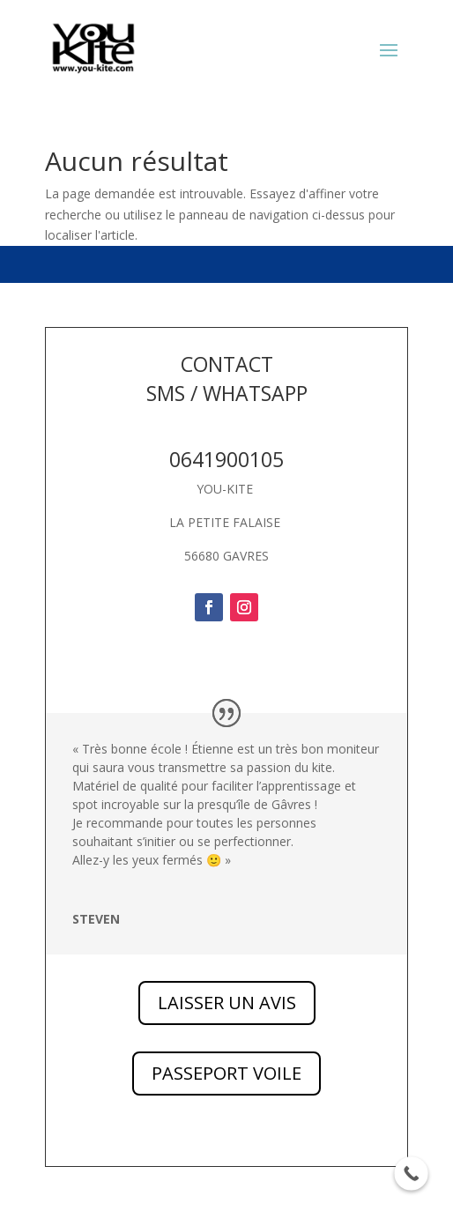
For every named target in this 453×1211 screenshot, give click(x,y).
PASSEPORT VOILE (226, 1073)
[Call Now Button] (411, 1173)
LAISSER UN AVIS (227, 1002)
